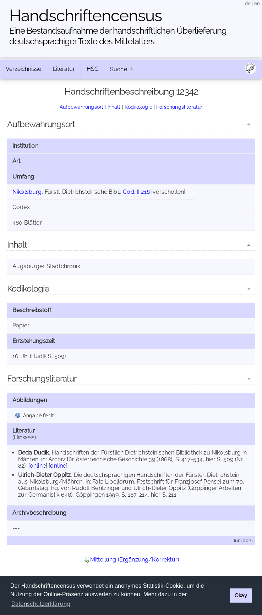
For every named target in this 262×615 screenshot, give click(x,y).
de (248, 3)
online (38, 465)
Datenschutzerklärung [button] (40, 603)
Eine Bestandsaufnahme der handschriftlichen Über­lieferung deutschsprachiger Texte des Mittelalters (117, 36)
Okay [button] (241, 595)
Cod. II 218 (136, 191)
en (257, 3)
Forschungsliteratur (179, 107)
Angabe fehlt (38, 415)
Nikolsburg (27, 191)
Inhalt (114, 107)
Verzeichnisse (23, 69)
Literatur (64, 69)
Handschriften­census (85, 15)
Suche (118, 69)
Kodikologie (138, 107)
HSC (92, 69)
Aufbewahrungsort (82, 107)
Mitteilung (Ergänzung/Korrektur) (134, 559)
